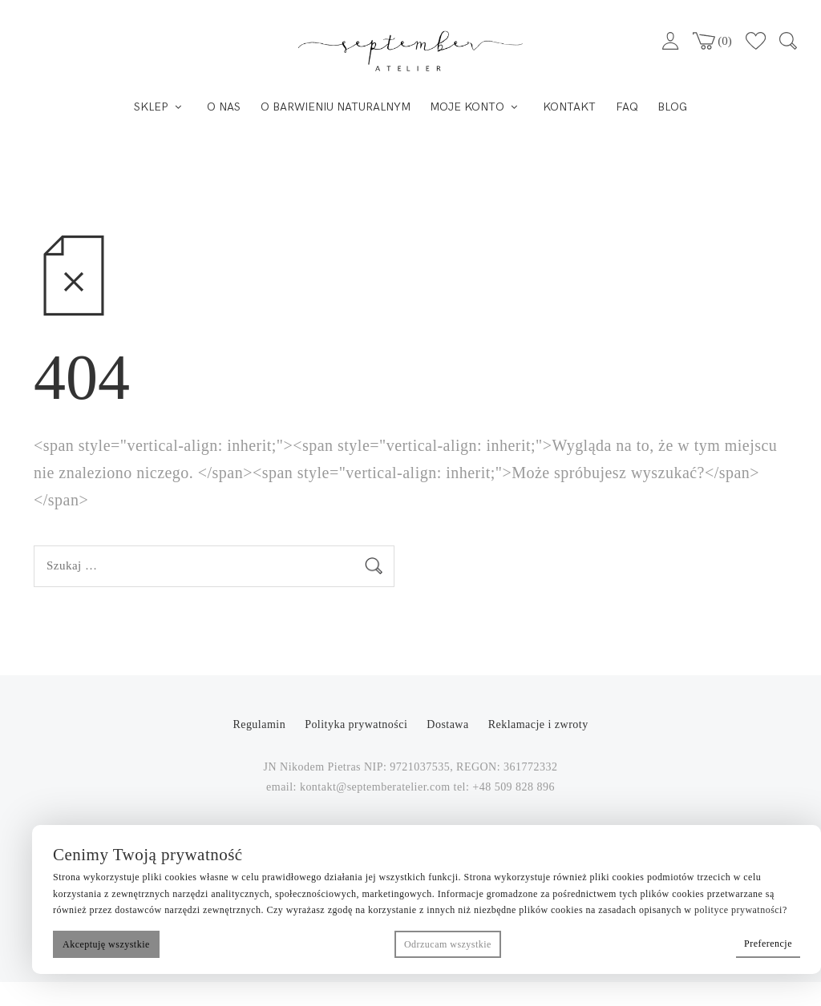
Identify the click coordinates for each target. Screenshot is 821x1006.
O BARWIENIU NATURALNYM (335, 107)
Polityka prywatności (357, 724)
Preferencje (768, 943)
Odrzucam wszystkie (447, 944)
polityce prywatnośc (736, 909)
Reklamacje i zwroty (538, 724)
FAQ (627, 107)
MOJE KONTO (467, 107)
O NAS (224, 107)
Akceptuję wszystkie (106, 944)
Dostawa (447, 724)
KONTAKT (569, 107)
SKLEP (151, 107)
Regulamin (261, 724)
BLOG (672, 107)
